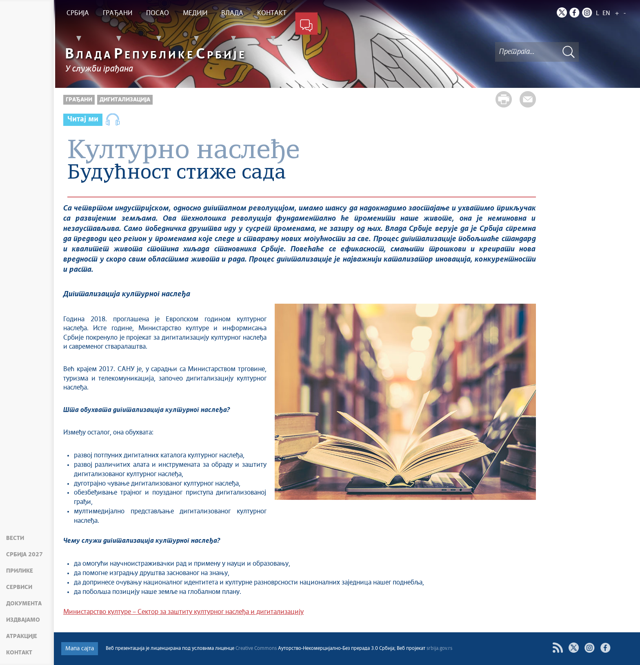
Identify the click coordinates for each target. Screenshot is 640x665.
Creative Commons (256, 648)
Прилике (19, 571)
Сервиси (19, 587)
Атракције (21, 636)
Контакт (19, 653)
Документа (24, 604)
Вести (15, 538)
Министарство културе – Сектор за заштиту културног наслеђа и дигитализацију (183, 612)
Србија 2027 (24, 555)
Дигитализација (125, 100)
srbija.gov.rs (439, 648)
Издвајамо (23, 620)
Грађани (79, 100)
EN (606, 13)
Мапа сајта (79, 649)
